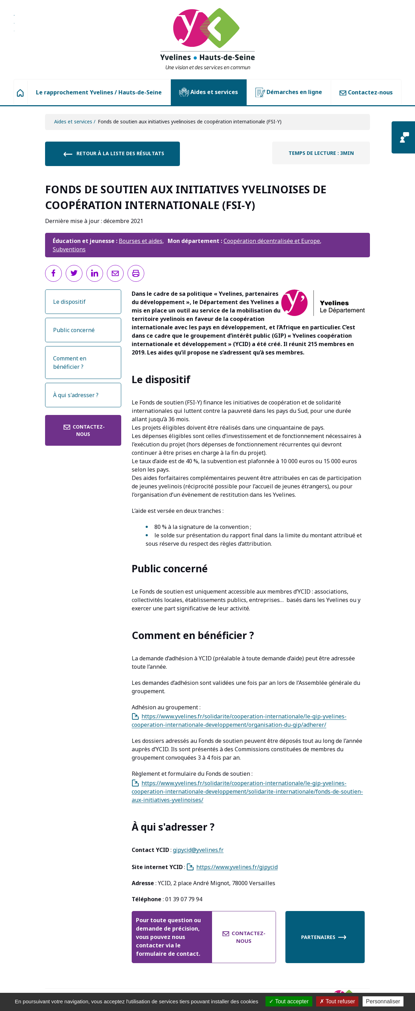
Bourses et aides (140, 241)
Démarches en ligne (288, 92)
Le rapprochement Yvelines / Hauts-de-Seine (99, 92)
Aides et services (208, 92)
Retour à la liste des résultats (113, 154)
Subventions (69, 249)
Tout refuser (337, 1001)
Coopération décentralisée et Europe (272, 241)
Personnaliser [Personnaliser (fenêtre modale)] (383, 1001)
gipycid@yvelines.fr (198, 850)
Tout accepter (288, 1001)
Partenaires (324, 937)
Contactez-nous (366, 92)
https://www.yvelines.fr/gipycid (237, 867)
